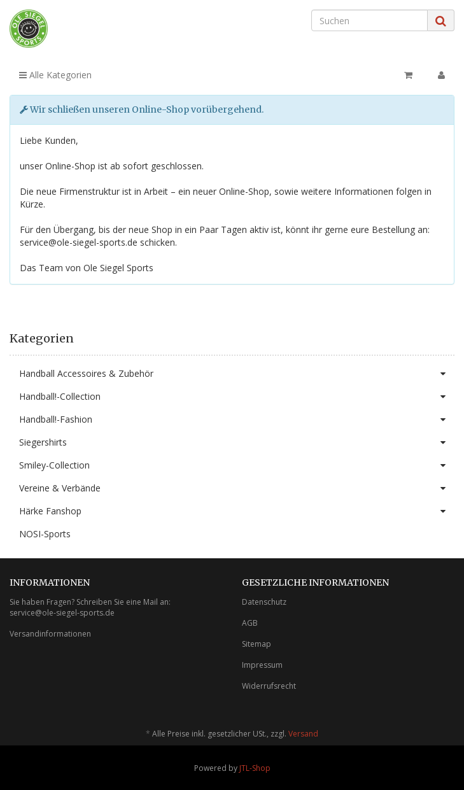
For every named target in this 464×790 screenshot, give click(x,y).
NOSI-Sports (45, 534)
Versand (303, 733)
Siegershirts (236, 442)
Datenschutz (264, 601)
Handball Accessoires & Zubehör (236, 373)
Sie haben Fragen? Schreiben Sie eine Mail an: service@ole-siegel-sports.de (90, 607)
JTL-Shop (255, 768)
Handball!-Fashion (236, 419)
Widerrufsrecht (269, 686)
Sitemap (256, 643)
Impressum (262, 665)
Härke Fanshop (236, 511)
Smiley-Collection (236, 465)
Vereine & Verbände (236, 488)
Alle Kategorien (55, 75)
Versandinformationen (50, 633)
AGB (250, 622)
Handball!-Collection (236, 396)
